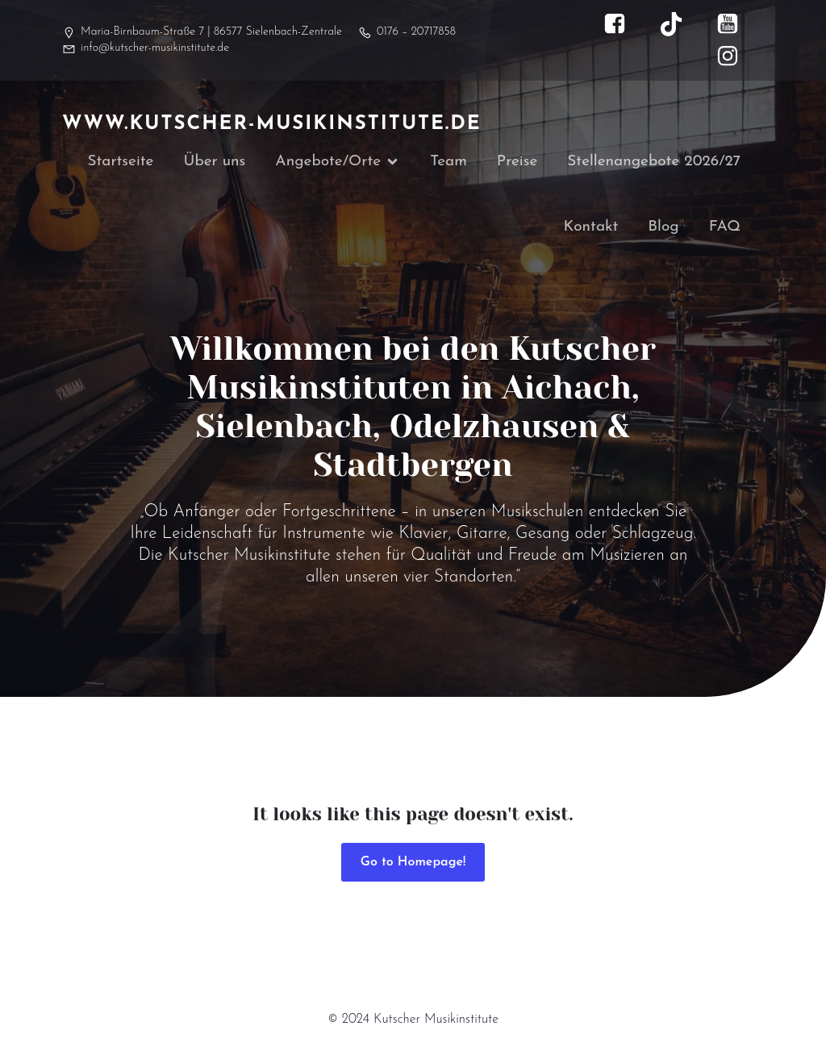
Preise (517, 162)
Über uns (215, 162)
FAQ (724, 228)
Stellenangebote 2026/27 (653, 162)
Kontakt (591, 228)
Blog (663, 228)
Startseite (120, 162)
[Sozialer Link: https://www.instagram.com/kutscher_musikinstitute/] (735, 56)
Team (448, 162)
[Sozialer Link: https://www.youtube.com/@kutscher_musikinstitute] (735, 24)
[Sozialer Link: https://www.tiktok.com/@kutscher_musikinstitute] (679, 24)
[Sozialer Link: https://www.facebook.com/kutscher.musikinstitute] (622, 24)
